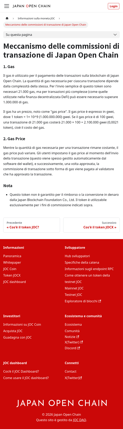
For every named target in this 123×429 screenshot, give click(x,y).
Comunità (72, 331)
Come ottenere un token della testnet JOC (87, 278)
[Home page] (7, 18)
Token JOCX (11, 275)
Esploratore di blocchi (83, 301)
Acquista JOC (12, 331)
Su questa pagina (19, 34)
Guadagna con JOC (17, 337)
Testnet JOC (73, 294)
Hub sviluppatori (77, 256)
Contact (71, 371)
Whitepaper (12, 262)
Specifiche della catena (82, 262)
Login (114, 6)
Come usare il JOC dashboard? (26, 378)
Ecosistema (73, 324)
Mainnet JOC (74, 288)
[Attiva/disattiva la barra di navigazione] (7, 6)
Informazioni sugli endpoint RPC (89, 269)
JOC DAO (79, 420)
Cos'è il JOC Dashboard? (21, 371)
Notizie (72, 337)
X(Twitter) (74, 342)
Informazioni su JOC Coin (22, 324)
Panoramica (12, 256)
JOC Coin (9, 269)
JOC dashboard (14, 282)
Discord (72, 348)
